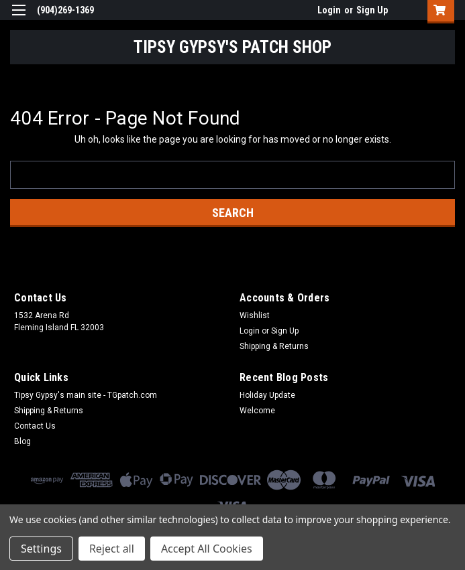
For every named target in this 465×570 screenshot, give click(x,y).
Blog (22, 441)
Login (329, 10)
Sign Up (372, 10)
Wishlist (255, 315)
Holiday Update (267, 395)
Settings (41, 548)
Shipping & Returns (274, 346)
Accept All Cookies (206, 548)
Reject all (111, 548)
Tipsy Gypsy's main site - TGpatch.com (85, 395)
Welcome (257, 410)
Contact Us (35, 426)
